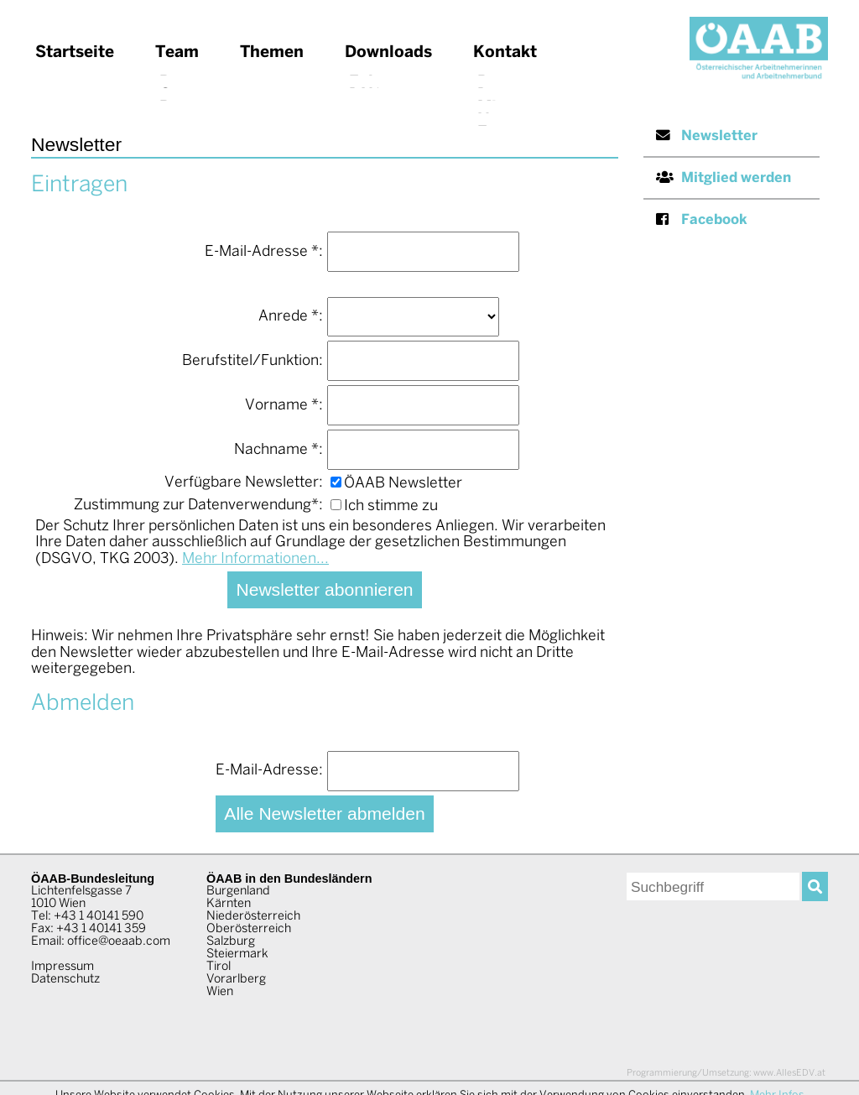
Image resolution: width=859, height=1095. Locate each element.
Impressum (62, 966)
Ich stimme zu (384, 506)
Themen (272, 52)
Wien (219, 992)
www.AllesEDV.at (726, 1073)
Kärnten (228, 904)
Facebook (701, 219)
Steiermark (237, 954)
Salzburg (230, 941)
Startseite (74, 52)
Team (177, 52)
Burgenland (238, 891)
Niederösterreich (253, 916)
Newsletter (706, 135)
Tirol (218, 966)
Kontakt (505, 52)
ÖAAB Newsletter (396, 484)
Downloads (388, 52)
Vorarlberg (236, 979)
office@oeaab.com (118, 941)
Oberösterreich (248, 929)
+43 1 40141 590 (98, 916)
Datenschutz (65, 979)
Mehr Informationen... (255, 559)
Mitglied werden (723, 177)
